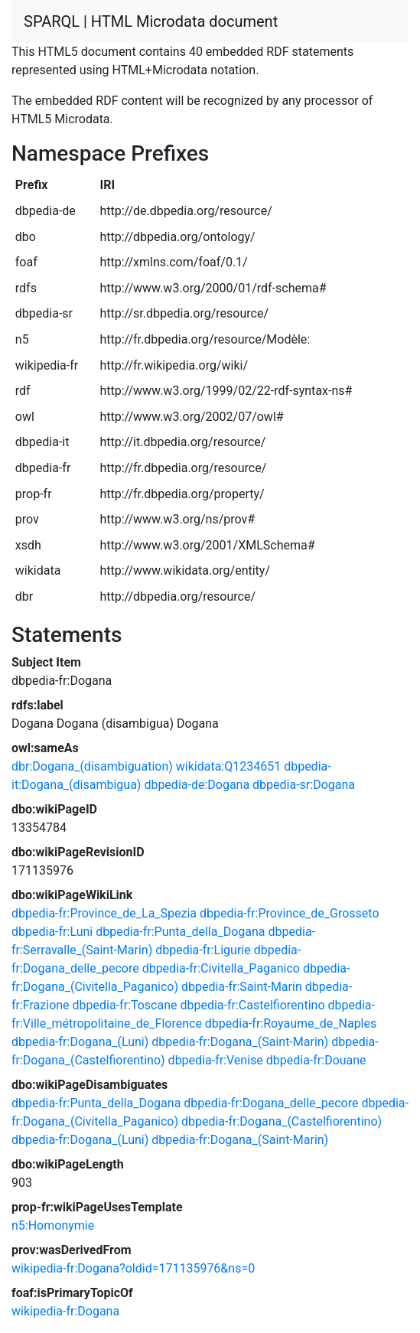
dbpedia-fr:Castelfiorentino (252, 1005)
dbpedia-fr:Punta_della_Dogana (180, 931)
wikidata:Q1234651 (228, 766)
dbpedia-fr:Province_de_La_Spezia (104, 913)
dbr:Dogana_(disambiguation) (92, 766)
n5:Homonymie (52, 1225)
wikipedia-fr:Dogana (65, 1311)
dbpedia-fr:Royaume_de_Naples (290, 1023)
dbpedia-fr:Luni (52, 931)
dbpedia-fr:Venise (215, 1060)
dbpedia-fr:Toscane (125, 1005)
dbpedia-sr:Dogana (303, 784)
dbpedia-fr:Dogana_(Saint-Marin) (239, 1042)
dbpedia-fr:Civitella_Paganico (221, 968)
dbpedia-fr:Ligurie (202, 950)
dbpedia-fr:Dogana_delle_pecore (271, 1103)
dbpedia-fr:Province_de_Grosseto (289, 913)
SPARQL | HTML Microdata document (151, 21)
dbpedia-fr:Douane (316, 1060)
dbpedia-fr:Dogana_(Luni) (79, 1042)
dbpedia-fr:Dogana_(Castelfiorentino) (281, 1121)
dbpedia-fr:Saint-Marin (241, 986)
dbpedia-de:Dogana (196, 784)
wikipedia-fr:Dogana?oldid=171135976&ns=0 (133, 1268)
